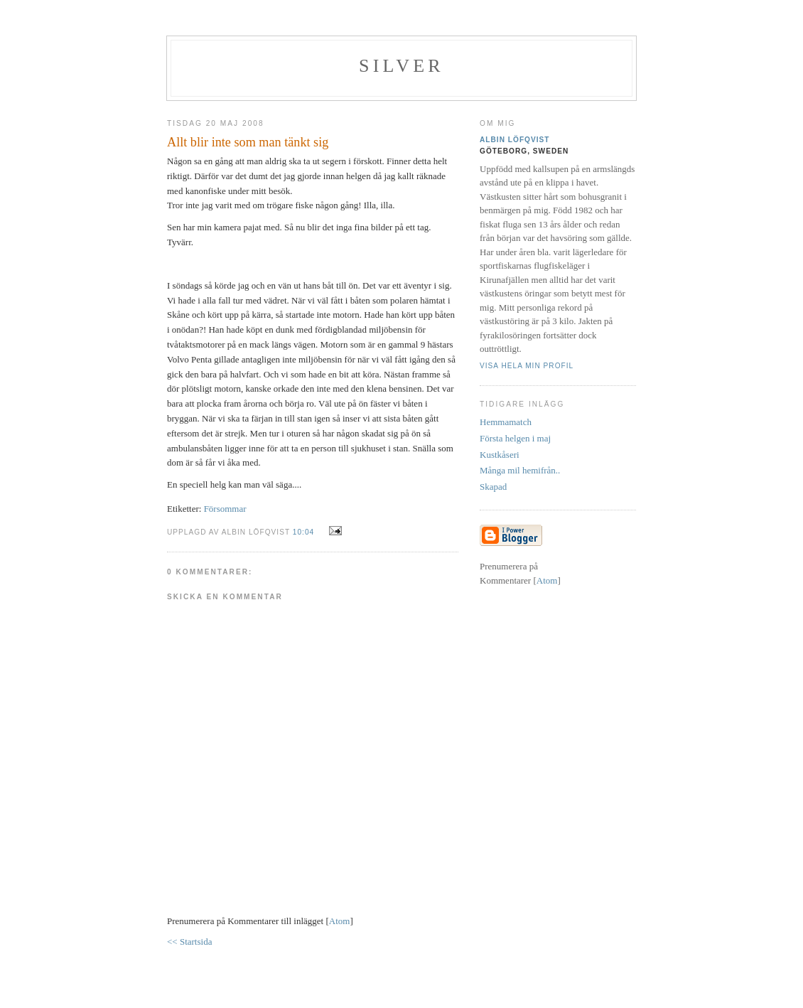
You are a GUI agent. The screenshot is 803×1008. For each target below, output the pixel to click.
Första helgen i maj (515, 438)
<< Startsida (189, 941)
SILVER (401, 65)
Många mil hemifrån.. (520, 470)
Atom (339, 921)
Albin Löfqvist (515, 140)
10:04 (305, 532)
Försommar (225, 508)
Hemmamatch (506, 422)
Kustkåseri (499, 454)
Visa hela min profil (526, 366)
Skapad (493, 486)
